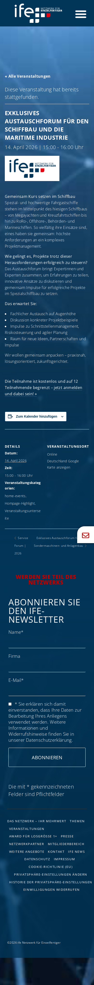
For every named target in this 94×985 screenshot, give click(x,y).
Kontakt (56, 851)
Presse (67, 836)
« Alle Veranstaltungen (28, 76)
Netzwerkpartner (26, 844)
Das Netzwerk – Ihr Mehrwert (36, 821)
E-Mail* (16, 680)
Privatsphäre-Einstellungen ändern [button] (50, 874)
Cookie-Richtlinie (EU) (51, 867)
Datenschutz (37, 859)
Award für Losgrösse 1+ (33, 836)
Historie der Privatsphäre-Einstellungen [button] (50, 882)
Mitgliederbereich (66, 844)
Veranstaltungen (26, 829)
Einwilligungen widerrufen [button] (51, 889)
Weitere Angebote (26, 851)
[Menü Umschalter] (81, 14)
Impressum (64, 859)
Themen (77, 821)
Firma (14, 656)
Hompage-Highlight (20, 503)
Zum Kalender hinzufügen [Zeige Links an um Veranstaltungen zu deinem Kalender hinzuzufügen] (36, 416)
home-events (15, 496)
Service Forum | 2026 (21, 546)
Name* (16, 632)
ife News (76, 851)
